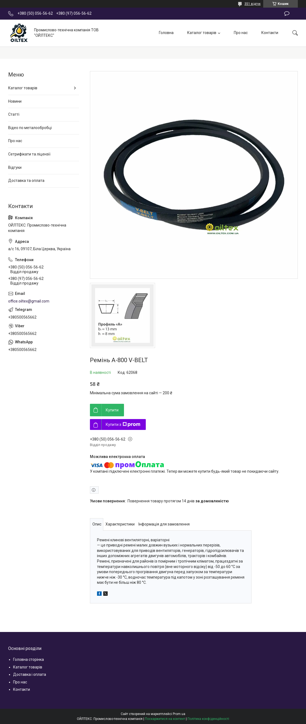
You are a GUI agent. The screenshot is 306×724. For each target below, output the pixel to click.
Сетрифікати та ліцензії (29, 154)
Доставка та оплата (26, 180)
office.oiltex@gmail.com (28, 301)
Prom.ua (179, 714)
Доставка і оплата (29, 674)
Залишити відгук (286, 14)
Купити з (123, 424)
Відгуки (15, 167)
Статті (13, 114)
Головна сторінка (28, 659)
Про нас (241, 32)
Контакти (269, 32)
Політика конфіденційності (208, 719)
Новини (15, 101)
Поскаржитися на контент (165, 719)
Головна (166, 32)
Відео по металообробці (30, 128)
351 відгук (252, 4)
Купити (112, 410)
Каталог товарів (201, 32)
